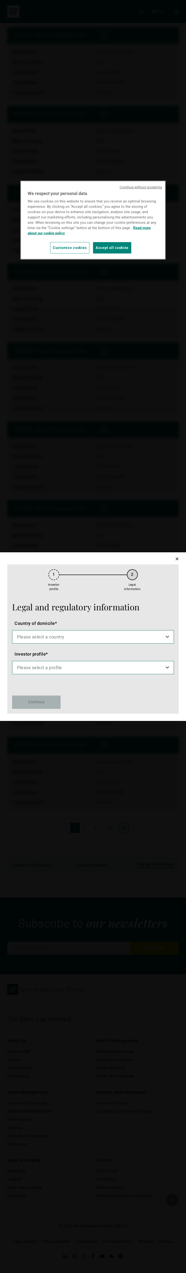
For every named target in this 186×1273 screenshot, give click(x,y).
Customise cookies (70, 248)
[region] (93, 220)
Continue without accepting (141, 187)
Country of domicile (35, 623)
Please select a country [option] (40, 636)
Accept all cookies (112, 248)
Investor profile (30, 654)
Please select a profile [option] (39, 667)
